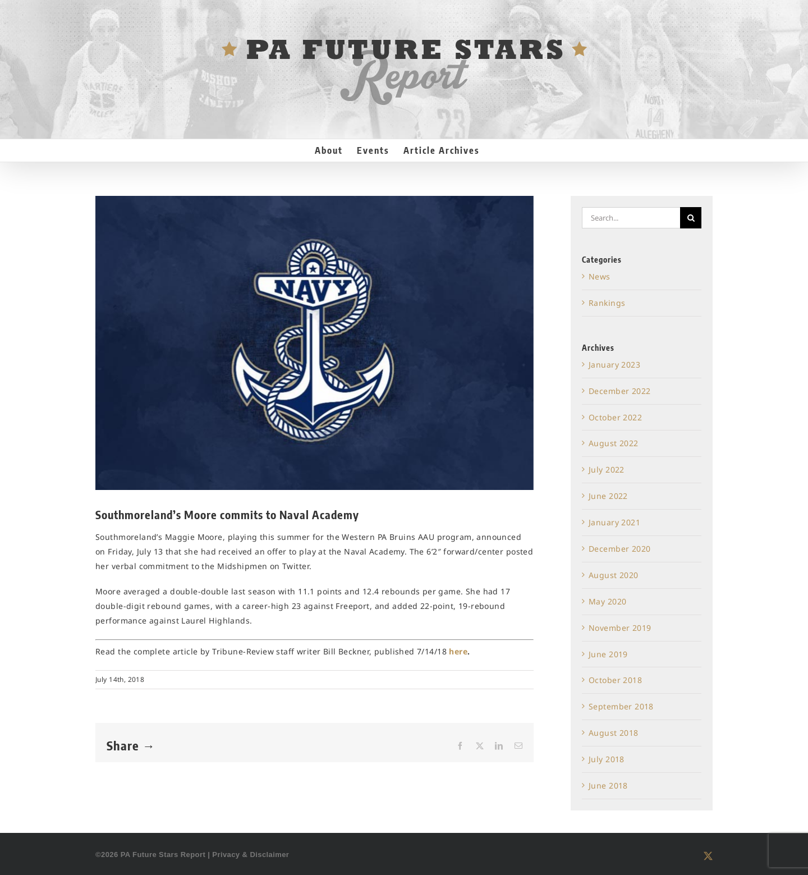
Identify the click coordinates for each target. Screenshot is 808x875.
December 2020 (619, 548)
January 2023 (614, 364)
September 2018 (621, 706)
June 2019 (608, 654)
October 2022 (615, 417)
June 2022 (608, 496)
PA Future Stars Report (163, 854)
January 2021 (614, 522)
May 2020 (607, 601)
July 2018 (607, 759)
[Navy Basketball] (314, 343)
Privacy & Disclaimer (250, 854)
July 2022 (607, 469)
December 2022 (619, 391)
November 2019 (620, 627)
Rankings (607, 302)
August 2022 (614, 443)
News (599, 276)
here (458, 651)
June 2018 (608, 785)
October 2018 (615, 680)
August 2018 (614, 732)
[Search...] (631, 217)
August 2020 (614, 575)
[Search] (690, 217)
